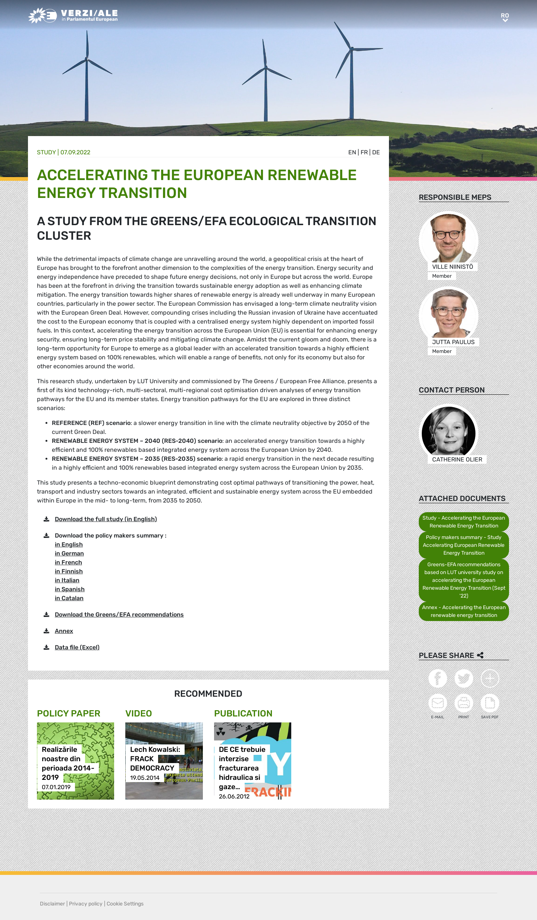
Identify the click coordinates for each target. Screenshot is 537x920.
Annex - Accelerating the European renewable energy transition (464, 611)
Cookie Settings (125, 904)
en (352, 152)
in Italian (67, 580)
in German (69, 553)
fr (364, 152)
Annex (64, 630)
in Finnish (69, 571)
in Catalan (69, 598)
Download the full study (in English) (106, 519)
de (376, 152)
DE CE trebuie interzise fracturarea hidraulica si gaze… (242, 768)
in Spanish (70, 589)
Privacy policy (86, 904)
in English (69, 544)
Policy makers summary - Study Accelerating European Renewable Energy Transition (464, 545)
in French (68, 562)
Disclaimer (52, 904)
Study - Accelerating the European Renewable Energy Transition (464, 522)
